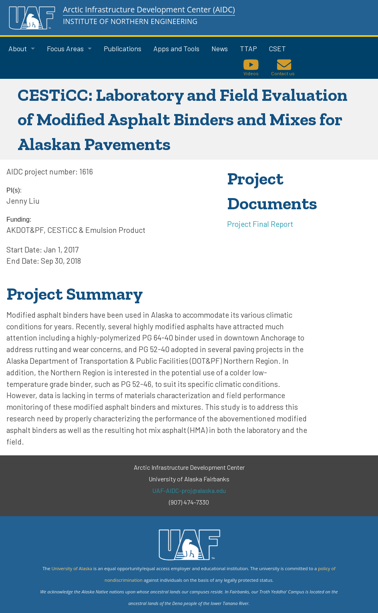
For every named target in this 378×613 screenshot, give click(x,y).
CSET (277, 48)
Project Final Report (260, 223)
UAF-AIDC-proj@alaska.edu (189, 490)
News (219, 48)
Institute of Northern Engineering (130, 21)
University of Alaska (71, 568)
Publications (122, 48)
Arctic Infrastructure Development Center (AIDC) (149, 9)
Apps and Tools (176, 48)
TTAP (248, 48)
